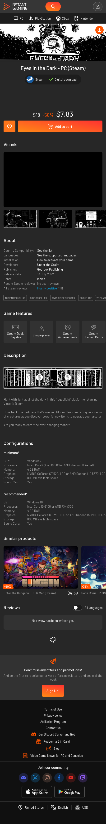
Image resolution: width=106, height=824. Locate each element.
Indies (41, 279)
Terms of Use (53, 709)
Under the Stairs (48, 265)
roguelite (86, 298)
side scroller (38, 298)
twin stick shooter (63, 298)
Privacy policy (53, 715)
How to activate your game (55, 260)
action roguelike (15, 298)
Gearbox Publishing (50, 269)
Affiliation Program (53, 722)
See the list (44, 250)
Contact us (53, 728)
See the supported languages (57, 255)
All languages (87, 608)
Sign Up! (53, 691)
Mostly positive (47, 288)
